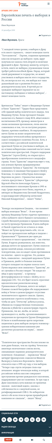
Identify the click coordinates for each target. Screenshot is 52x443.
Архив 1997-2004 (9, 11)
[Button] (45, 35)
